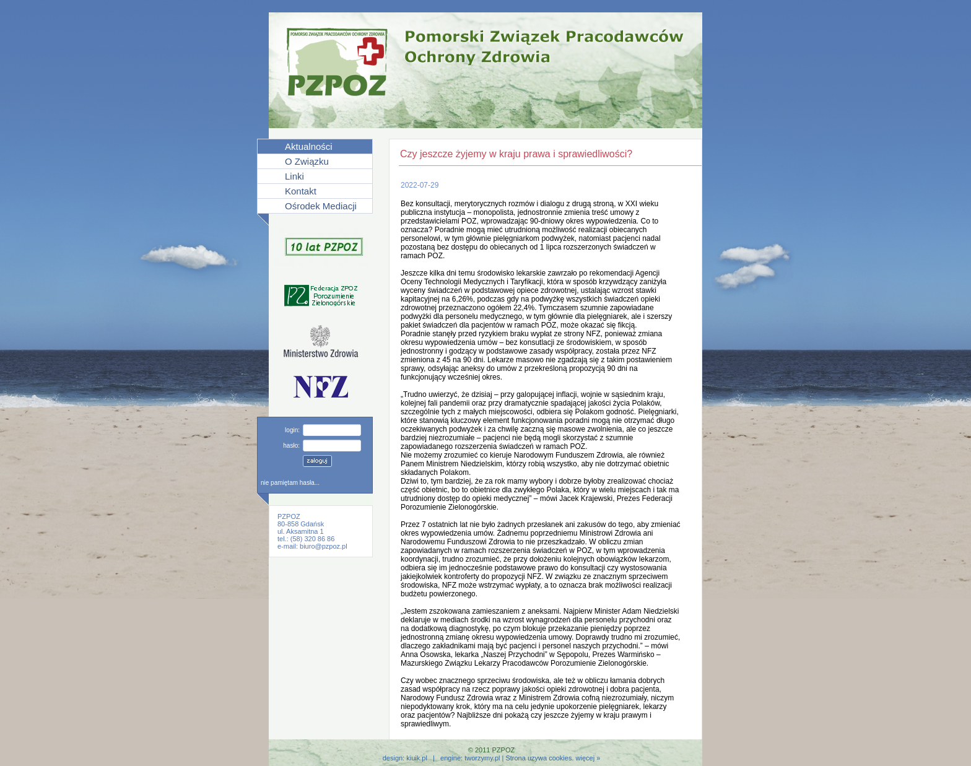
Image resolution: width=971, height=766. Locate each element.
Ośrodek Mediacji (321, 206)
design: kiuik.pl (405, 758)
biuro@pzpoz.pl (323, 546)
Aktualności (309, 146)
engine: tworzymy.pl (470, 758)
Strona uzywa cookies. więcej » (552, 758)
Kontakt (300, 191)
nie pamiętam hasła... (290, 482)
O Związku (307, 161)
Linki (294, 176)
